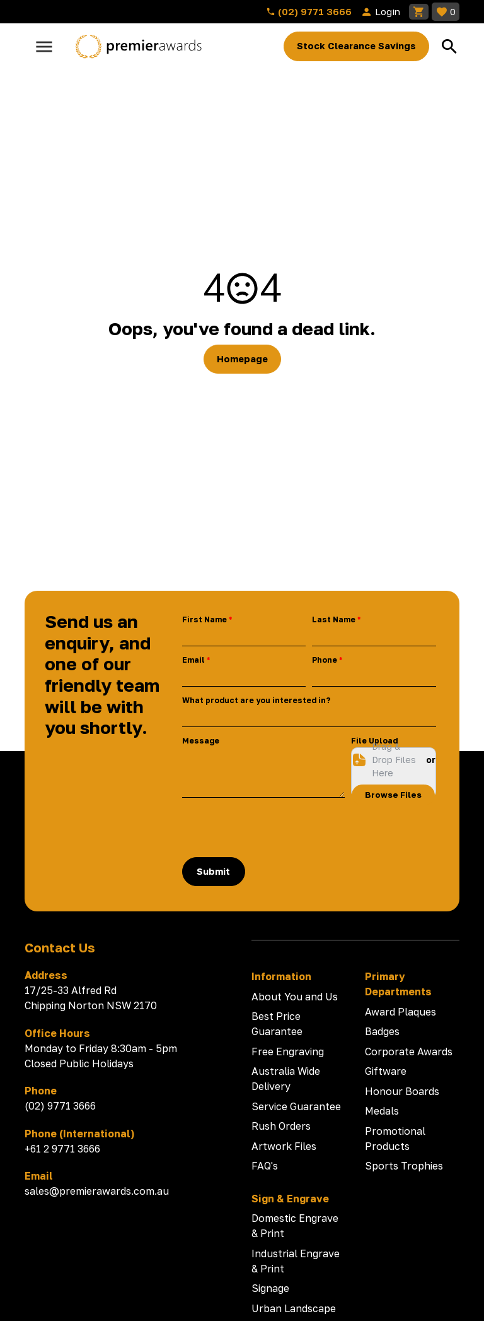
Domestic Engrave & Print (294, 1226)
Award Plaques (400, 1011)
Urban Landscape (293, 1308)
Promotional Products (395, 1138)
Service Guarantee (296, 1106)
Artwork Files (283, 1146)
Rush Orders (281, 1126)
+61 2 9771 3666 (62, 1148)
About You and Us (294, 996)
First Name (204, 619)
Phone (324, 660)
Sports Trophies (404, 1165)
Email (193, 660)
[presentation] (278, 827)
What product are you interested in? (256, 700)
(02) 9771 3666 (309, 11)
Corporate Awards (408, 1051)
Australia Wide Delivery (285, 1079)
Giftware (385, 1071)
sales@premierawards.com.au (97, 1191)
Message (200, 740)
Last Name (333, 619)
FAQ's (264, 1165)
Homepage (242, 358)
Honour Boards (402, 1091)
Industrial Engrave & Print (295, 1261)
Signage (270, 1288)
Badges (382, 1031)
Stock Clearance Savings (356, 45)
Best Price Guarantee (276, 1024)
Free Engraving (287, 1051)
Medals (382, 1111)
